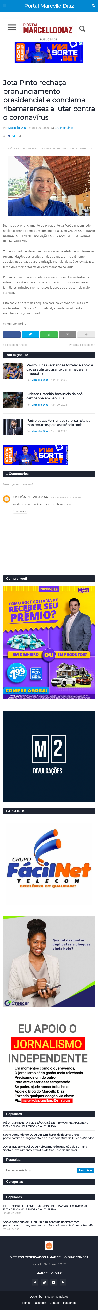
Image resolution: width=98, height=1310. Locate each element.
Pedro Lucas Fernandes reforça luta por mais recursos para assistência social (59, 423)
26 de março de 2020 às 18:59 (65, 497)
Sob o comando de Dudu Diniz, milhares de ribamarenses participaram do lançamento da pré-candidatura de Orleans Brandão (48, 1136)
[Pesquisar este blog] (40, 1170)
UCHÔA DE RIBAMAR (30, 497)
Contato (55, 1302)
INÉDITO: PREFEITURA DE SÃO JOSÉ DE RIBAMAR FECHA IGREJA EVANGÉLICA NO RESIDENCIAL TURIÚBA (45, 1124)
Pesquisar (93, 5)
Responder (20, 511)
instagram (69, 1302)
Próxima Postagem (81, 344)
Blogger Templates (57, 1296)
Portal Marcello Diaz (49, 6)
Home (26, 1302)
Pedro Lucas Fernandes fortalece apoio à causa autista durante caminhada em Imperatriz (59, 369)
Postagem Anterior (16, 344)
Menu (4, 5)
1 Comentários (64, 127)
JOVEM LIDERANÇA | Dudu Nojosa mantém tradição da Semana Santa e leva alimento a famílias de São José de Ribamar (45, 1148)
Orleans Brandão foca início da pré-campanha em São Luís (54, 396)
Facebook (40, 1302)
